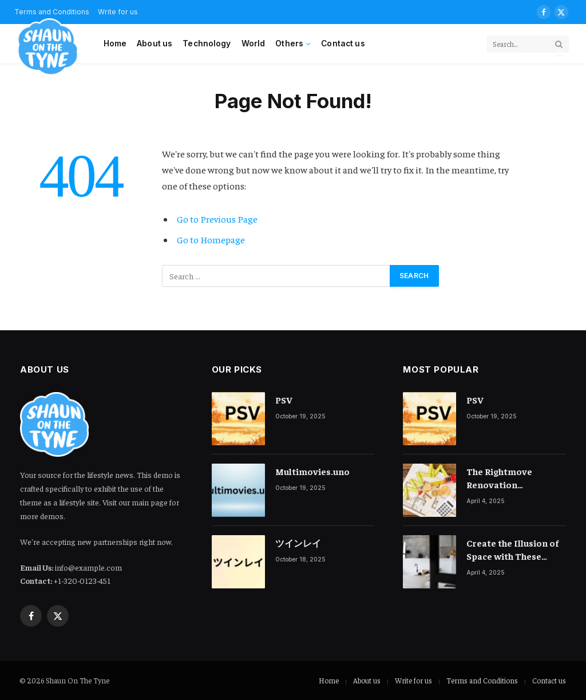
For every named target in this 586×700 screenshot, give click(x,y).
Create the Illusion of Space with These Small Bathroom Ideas (515, 550)
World (253, 43)
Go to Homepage (211, 240)
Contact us (343, 43)
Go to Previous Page (217, 219)
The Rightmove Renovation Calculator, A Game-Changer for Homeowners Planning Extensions (510, 478)
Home (115, 43)
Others (289, 43)
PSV (283, 399)
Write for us (118, 11)
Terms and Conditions (482, 680)
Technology (207, 43)
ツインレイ (298, 542)
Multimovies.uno (312, 471)
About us (154, 43)
